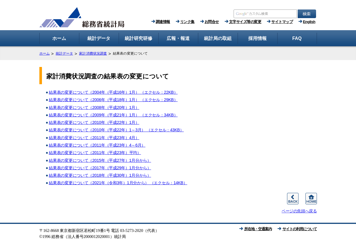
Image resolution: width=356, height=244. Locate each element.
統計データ (64, 53)
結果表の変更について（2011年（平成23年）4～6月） (97, 145)
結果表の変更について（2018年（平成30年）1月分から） (100, 175)
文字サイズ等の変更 (245, 22)
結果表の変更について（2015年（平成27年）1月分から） (100, 160)
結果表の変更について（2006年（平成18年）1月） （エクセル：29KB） (113, 99)
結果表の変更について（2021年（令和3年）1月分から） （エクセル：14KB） (118, 182)
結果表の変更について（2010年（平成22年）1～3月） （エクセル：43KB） (116, 130)
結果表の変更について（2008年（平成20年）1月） (94, 107)
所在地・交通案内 (258, 229)
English (309, 22)
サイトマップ (282, 22)
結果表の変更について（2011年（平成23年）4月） (94, 137)
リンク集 (187, 22)
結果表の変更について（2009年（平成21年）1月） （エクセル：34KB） (113, 115)
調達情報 (163, 22)
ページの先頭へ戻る (299, 211)
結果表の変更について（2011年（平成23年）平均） (95, 152)
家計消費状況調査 (93, 53)
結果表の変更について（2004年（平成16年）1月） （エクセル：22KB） (113, 92)
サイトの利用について (299, 229)
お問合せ (212, 22)
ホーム (44, 53)
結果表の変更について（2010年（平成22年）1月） (94, 122)
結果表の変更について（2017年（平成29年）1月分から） (100, 168)
